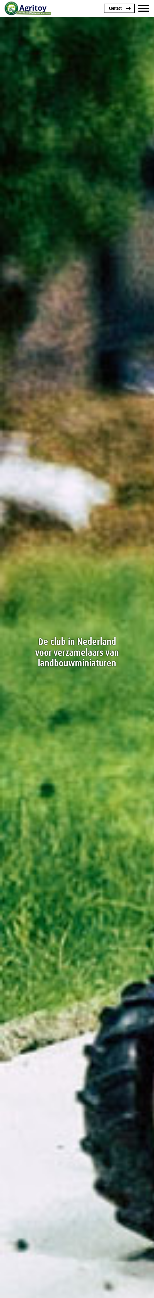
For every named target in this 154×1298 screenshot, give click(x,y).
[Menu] (144, 8)
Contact (115, 8)
